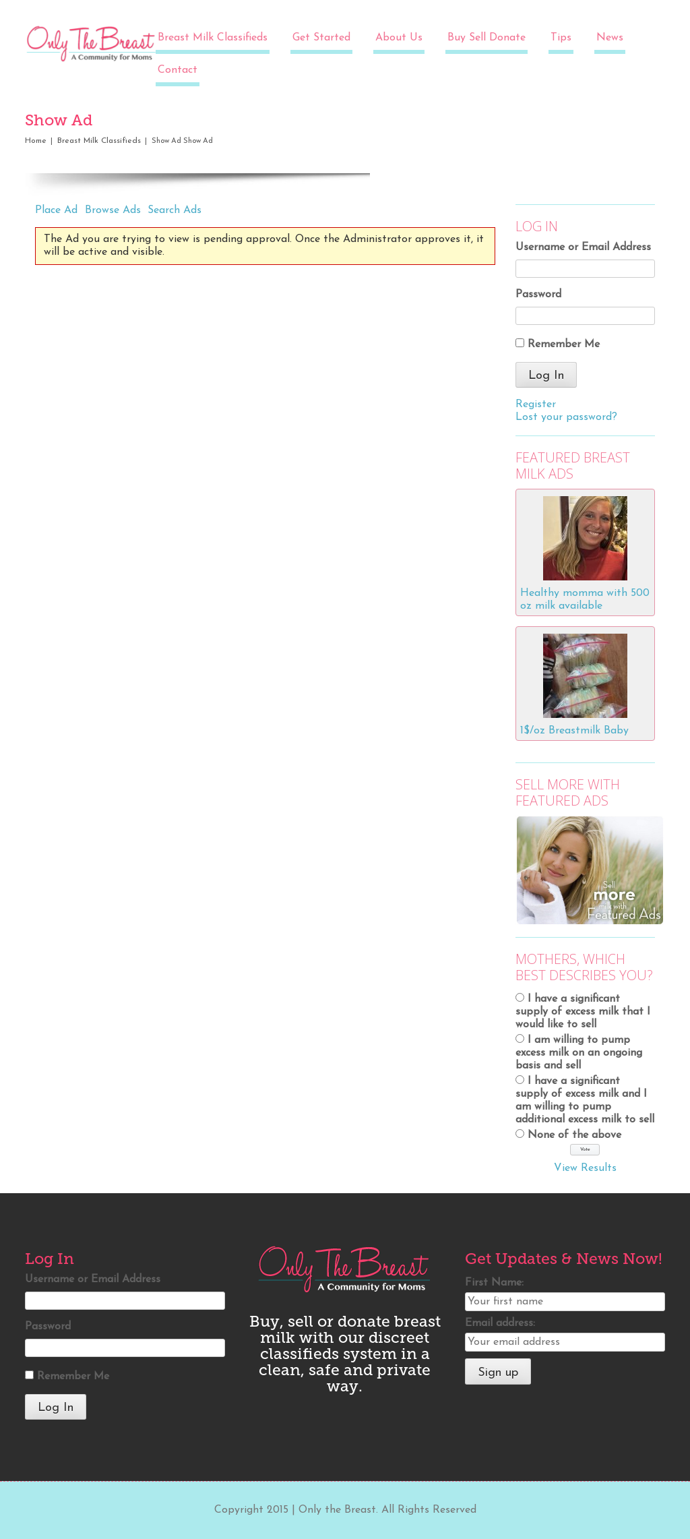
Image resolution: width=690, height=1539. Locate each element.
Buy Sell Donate (486, 37)
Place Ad (56, 210)
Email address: (500, 1323)
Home (35, 141)
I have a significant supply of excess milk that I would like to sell (582, 1012)
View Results (585, 1168)
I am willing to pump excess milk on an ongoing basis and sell (578, 1053)
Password (538, 294)
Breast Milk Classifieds (213, 37)
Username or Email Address (583, 247)
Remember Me (564, 344)
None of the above (574, 1135)
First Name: (494, 1282)
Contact (177, 70)
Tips (561, 37)
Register (535, 404)
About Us (398, 37)
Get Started (321, 37)
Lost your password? (566, 417)
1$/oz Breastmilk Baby (574, 730)
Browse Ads (113, 210)
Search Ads (174, 210)
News (609, 37)
